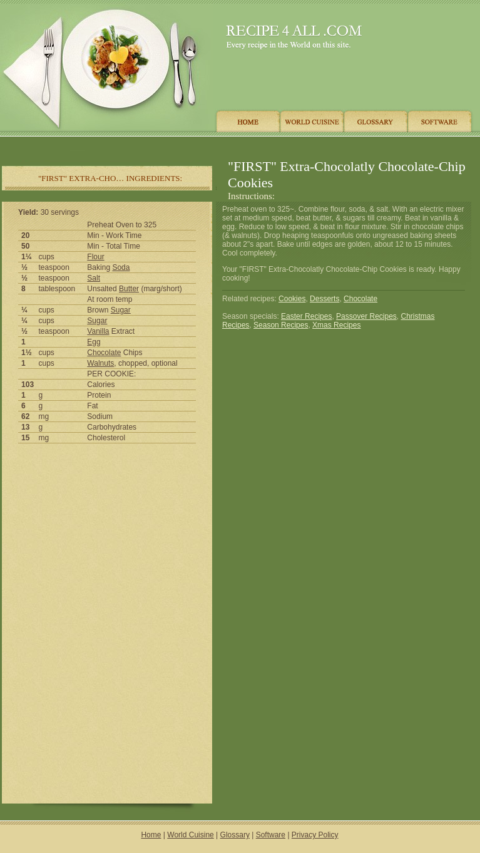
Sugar (121, 310)
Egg (93, 342)
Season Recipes (280, 325)
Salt (93, 278)
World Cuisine (190, 834)
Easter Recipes (306, 316)
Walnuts (100, 363)
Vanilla (98, 331)
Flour (95, 256)
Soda (121, 267)
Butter (129, 288)
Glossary (235, 834)
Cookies (291, 298)
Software (270, 834)
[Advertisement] (107, 537)
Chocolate (104, 352)
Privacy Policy (315, 834)
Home (151, 834)
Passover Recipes (366, 316)
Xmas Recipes (336, 325)
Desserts (324, 298)
